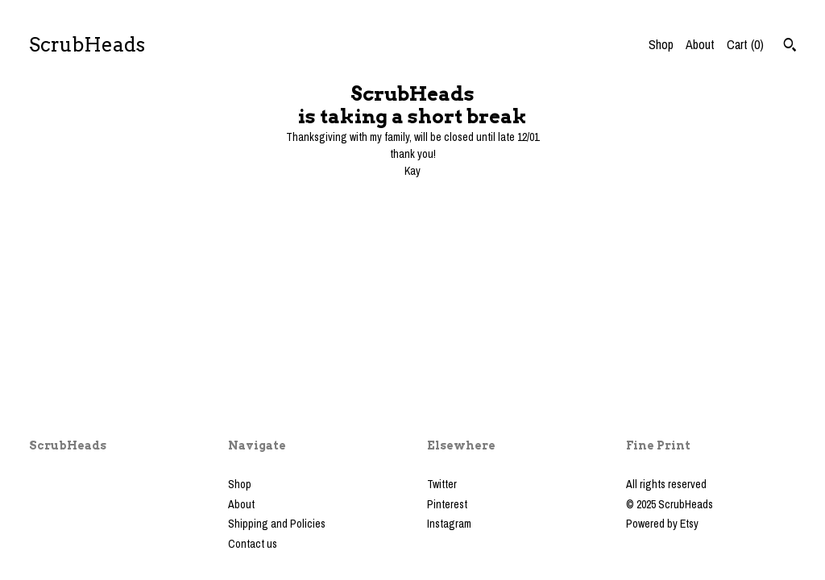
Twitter (442, 484)
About (700, 44)
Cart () (745, 44)
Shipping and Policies (276, 523)
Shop (661, 44)
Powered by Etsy (662, 523)
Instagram (449, 523)
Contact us (252, 543)
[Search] (790, 47)
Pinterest (447, 504)
